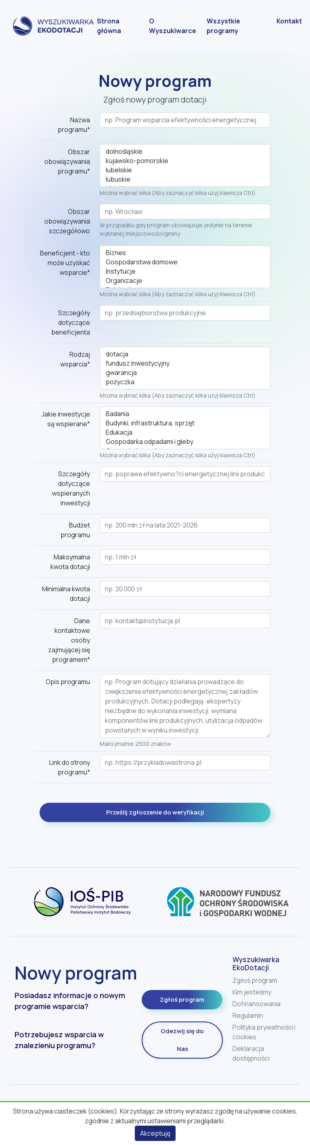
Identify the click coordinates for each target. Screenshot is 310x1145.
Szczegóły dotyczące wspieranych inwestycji (71, 488)
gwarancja (185, 372)
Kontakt (289, 21)
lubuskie (185, 179)
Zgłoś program (182, 999)
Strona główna (109, 26)
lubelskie (185, 170)
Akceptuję (155, 1133)
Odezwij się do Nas (182, 1040)
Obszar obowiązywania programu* (67, 161)
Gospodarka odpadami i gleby (185, 441)
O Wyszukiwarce (172, 26)
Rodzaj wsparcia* (75, 359)
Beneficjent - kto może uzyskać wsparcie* (65, 263)
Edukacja (185, 432)
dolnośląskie (185, 151)
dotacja (185, 354)
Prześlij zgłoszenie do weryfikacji (155, 812)
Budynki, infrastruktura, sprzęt (185, 423)
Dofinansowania (256, 1003)
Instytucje (185, 271)
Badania (185, 414)
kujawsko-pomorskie (185, 160)
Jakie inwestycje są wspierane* (66, 419)
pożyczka (185, 382)
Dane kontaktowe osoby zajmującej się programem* (69, 640)
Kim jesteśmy (251, 992)
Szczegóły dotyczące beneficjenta (70, 322)
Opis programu (68, 681)
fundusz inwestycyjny (185, 363)
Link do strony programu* (69, 767)
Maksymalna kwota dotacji (70, 562)
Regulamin (247, 1015)
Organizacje (185, 280)
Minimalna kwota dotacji (66, 593)
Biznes (185, 252)
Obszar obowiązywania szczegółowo (67, 221)
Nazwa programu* (74, 124)
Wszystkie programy (223, 26)
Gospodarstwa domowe (185, 262)
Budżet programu (75, 530)
